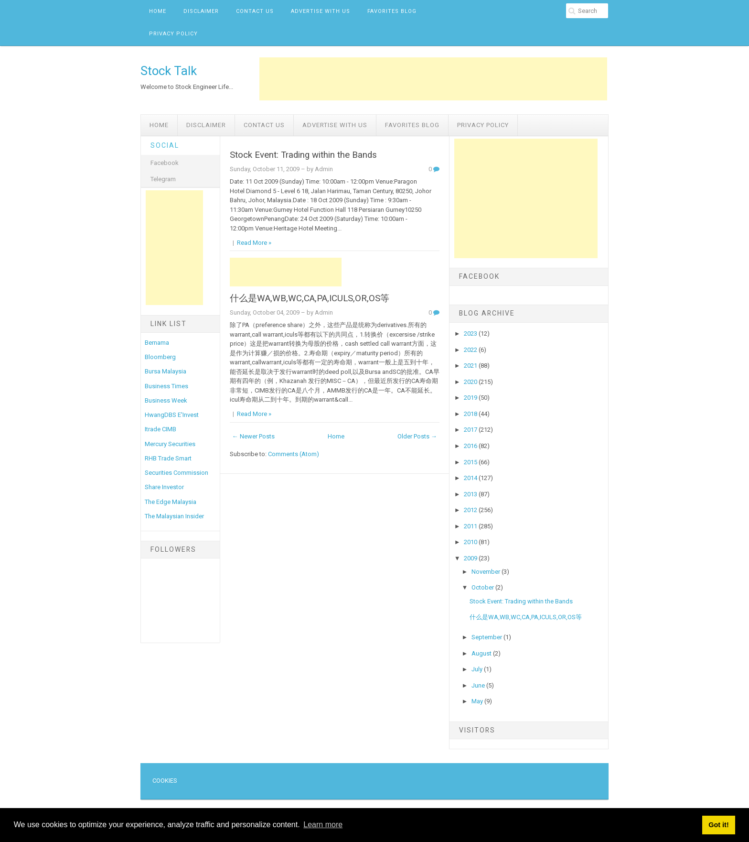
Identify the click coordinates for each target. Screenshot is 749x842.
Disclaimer (201, 11)
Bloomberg (160, 357)
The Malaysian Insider (174, 516)
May (477, 701)
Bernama (157, 342)
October (483, 587)
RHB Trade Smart (168, 458)
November (486, 571)
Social (164, 145)
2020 (471, 381)
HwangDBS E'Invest (172, 414)
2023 (471, 333)
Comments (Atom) (293, 454)
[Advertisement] (433, 78)
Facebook (164, 162)
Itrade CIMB (160, 429)
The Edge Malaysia (170, 501)
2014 (471, 477)
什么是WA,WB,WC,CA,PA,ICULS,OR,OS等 (309, 298)
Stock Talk (168, 71)
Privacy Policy (173, 34)
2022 (471, 349)
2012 (471, 510)
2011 (471, 526)
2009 (471, 558)
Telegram (163, 179)
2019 (471, 397)
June (478, 685)
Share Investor (164, 487)
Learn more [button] (322, 824)
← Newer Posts (253, 436)
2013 (471, 494)
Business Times (166, 386)
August (482, 653)
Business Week (166, 400)
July (477, 669)
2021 (471, 365)
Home (157, 11)
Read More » (254, 242)
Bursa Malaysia (165, 371)
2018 (471, 413)
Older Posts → (417, 436)
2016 (471, 445)
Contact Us (255, 11)
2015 (471, 462)
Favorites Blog (392, 11)
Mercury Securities (170, 444)
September (487, 637)
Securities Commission (176, 472)
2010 (471, 542)
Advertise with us (320, 11)
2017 (471, 429)
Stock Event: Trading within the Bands (303, 155)
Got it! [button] (718, 825)
